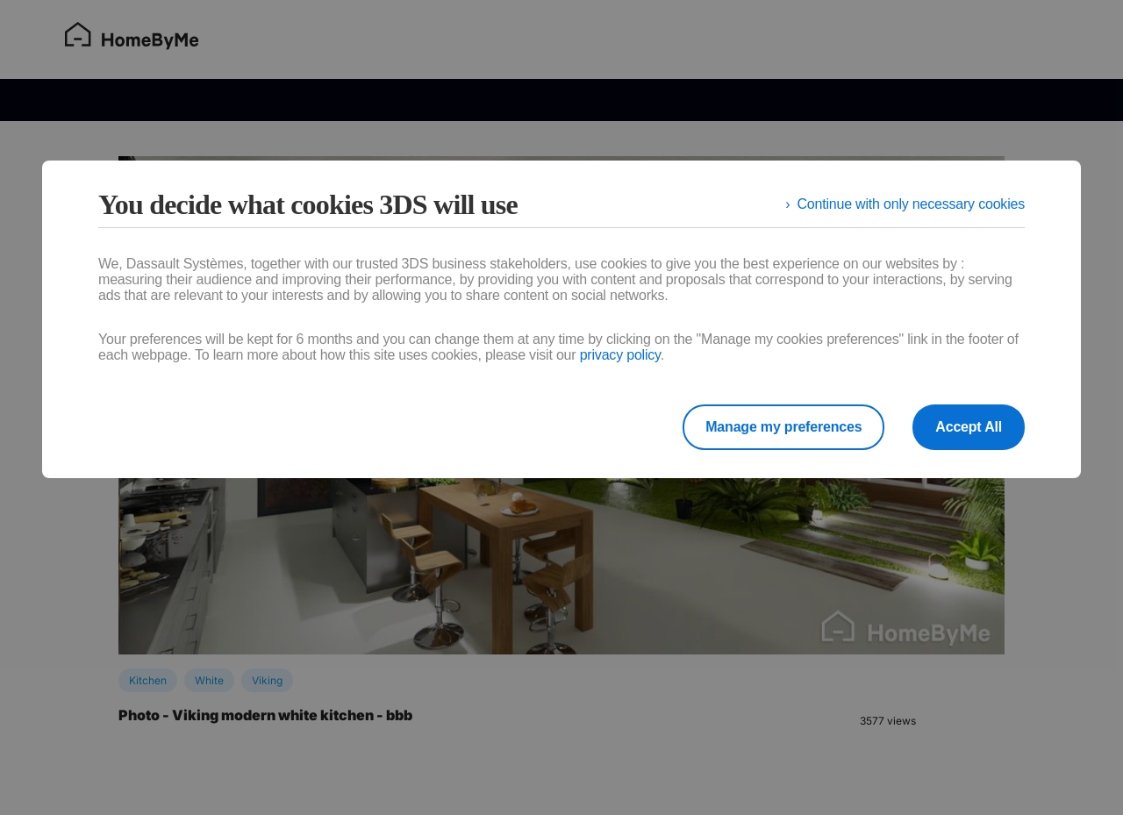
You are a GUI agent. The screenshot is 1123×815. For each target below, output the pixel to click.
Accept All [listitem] (968, 426)
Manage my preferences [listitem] (783, 426)
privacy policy (620, 354)
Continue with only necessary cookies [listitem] (911, 204)
